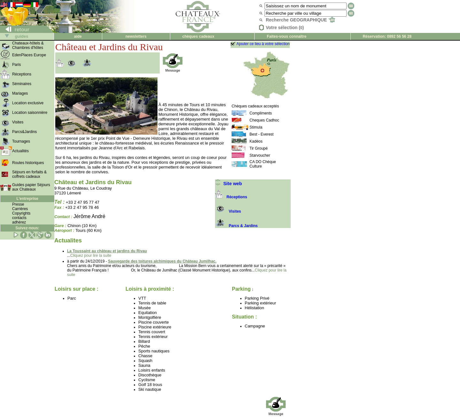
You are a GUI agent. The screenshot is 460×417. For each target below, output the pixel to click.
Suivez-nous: (27, 228)
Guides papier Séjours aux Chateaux (31, 187)
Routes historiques (28, 163)
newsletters (136, 36)
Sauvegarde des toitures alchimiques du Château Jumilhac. (162, 261)
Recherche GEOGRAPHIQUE (300, 19)
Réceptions (231, 197)
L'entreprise (27, 198)
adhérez (19, 222)
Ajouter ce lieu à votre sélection (263, 44)
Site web (228, 183)
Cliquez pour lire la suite (90, 255)
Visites (228, 211)
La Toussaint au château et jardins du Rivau (107, 251)
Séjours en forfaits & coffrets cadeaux (29, 174)
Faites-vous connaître (286, 36)
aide (78, 36)
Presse (18, 204)
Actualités (20, 151)
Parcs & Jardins (236, 226)
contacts (19, 218)
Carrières (20, 209)
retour (14, 29)
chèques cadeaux (198, 36)
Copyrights (21, 213)
